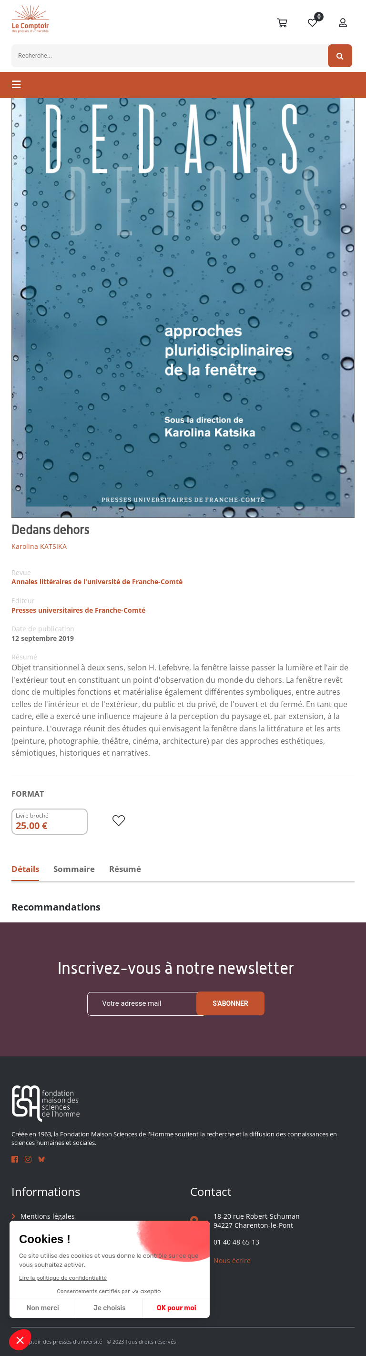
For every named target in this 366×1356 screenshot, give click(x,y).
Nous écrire (232, 1260)
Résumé (135, 869)
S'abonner (230, 1004)
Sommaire (80, 869)
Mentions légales (47, 1216)
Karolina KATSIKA (39, 546)
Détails (26, 869)
